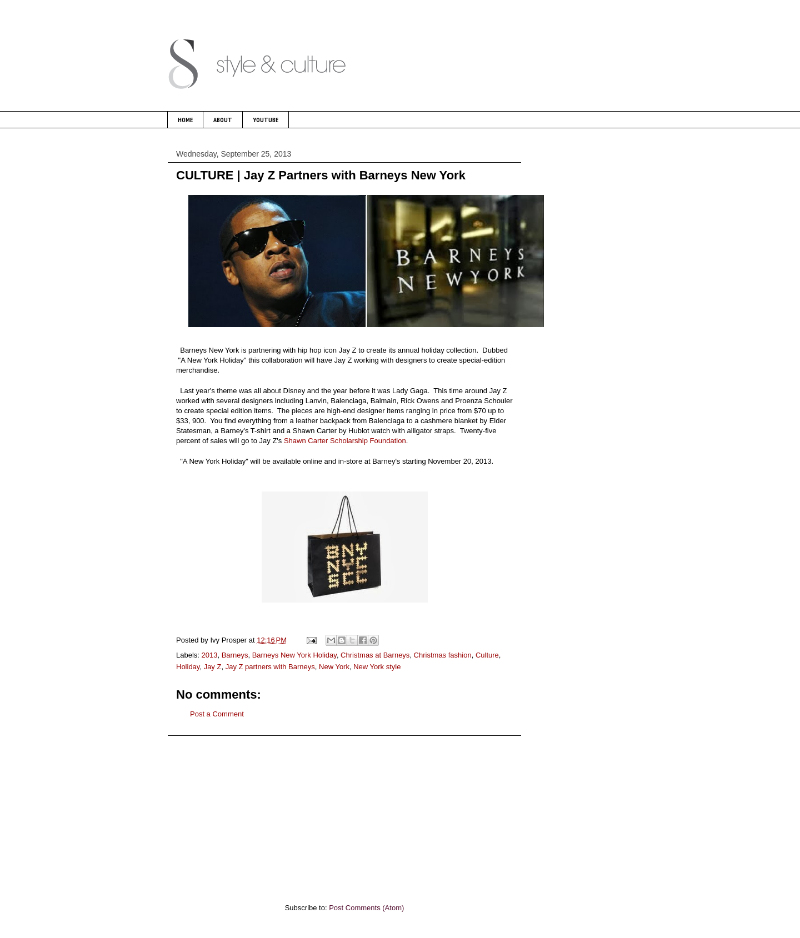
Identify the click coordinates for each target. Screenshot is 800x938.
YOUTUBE (265, 120)
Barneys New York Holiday (294, 655)
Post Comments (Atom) (366, 908)
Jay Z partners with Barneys (270, 667)
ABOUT (222, 120)
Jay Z (213, 667)
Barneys (235, 655)
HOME (185, 120)
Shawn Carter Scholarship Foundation (345, 441)
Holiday (187, 667)
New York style (377, 667)
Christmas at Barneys (375, 655)
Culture (487, 655)
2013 (210, 655)
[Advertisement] (344, 813)
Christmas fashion (443, 655)
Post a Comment (217, 714)
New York (334, 667)
